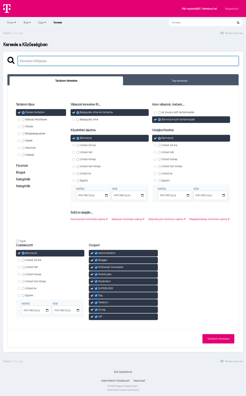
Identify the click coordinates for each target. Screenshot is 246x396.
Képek (29, 140)
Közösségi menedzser (110, 267)
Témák (29, 126)
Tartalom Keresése (218, 338)
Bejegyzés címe (89, 119)
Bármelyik (86, 138)
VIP (100, 316)
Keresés (58, 24)
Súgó (42, 22)
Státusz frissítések (36, 119)
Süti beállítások (123, 372)
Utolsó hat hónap (90, 166)
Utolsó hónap (88, 159)
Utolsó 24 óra (88, 145)
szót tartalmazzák (178, 119)
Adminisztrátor (107, 253)
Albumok (30, 148)
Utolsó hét (86, 152)
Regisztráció (231, 8)
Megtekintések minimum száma (209, 219)
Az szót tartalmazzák (177, 112)
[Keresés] (196, 22)
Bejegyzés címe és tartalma (96, 112)
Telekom (103, 302)
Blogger (102, 260)
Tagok (22, 240)
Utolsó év (85, 173)
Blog (27, 22)
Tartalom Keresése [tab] (66, 81)
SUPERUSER (105, 288)
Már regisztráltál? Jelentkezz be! (199, 8)
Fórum (11, 22)
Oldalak (29, 155)
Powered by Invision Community (123, 389)
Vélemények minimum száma (166, 219)
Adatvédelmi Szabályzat (115, 380)
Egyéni (84, 180)
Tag (100, 295)
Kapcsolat (139, 380)
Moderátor (104, 281)
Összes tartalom (35, 112)
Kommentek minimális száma (89, 219)
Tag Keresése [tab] (180, 81)
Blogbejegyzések (35, 133)
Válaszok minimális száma (128, 219)
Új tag (101, 309)
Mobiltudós (105, 274)
